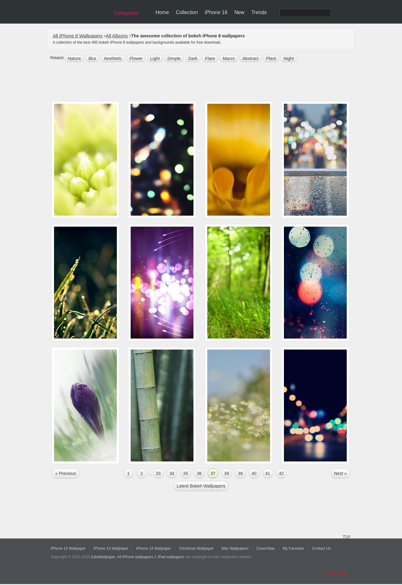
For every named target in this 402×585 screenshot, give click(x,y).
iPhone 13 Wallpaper (111, 548)
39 (240, 473)
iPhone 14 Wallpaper (153, 548)
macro (229, 58)
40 (254, 473)
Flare (210, 58)
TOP (346, 536)
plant (271, 58)
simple (174, 58)
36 (199, 473)
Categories (126, 13)
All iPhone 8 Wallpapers (78, 35)
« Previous (65, 473)
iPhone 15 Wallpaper (68, 548)
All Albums (117, 35)
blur (92, 58)
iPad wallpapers (171, 557)
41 (267, 473)
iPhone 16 (216, 12)
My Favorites (293, 548)
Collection (187, 12)
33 (158, 473)
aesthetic (113, 58)
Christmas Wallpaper (196, 548)
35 (185, 473)
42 (281, 473)
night (289, 58)
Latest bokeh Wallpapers (201, 485)
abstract (250, 58)
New (239, 12)
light (155, 58)
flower (136, 58)
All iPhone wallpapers (135, 557)
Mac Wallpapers (235, 548)
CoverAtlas (265, 548)
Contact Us (321, 548)
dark (193, 58)
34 (172, 473)
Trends (259, 12)
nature (74, 58)
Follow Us (336, 574)
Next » (340, 473)
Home (162, 12)
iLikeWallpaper (103, 557)
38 (226, 473)
